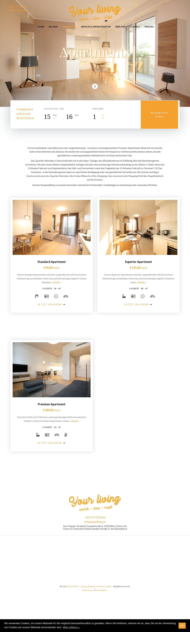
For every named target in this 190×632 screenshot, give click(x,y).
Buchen (53, 26)
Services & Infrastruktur (96, 26)
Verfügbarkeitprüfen (160, 114)
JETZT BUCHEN (51, 304)
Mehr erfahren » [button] (71, 627)
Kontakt (135, 26)
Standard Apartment (52, 261)
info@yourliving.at (95, 521)
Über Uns (120, 26)
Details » (57, 282)
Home (41, 26)
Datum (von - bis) (54, 109)
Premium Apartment (51, 404)
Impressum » (88, 590)
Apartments (69, 26)
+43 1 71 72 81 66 (95, 517)
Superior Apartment (138, 261)
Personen (97, 109)
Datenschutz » (101, 590)
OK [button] (182, 625)
